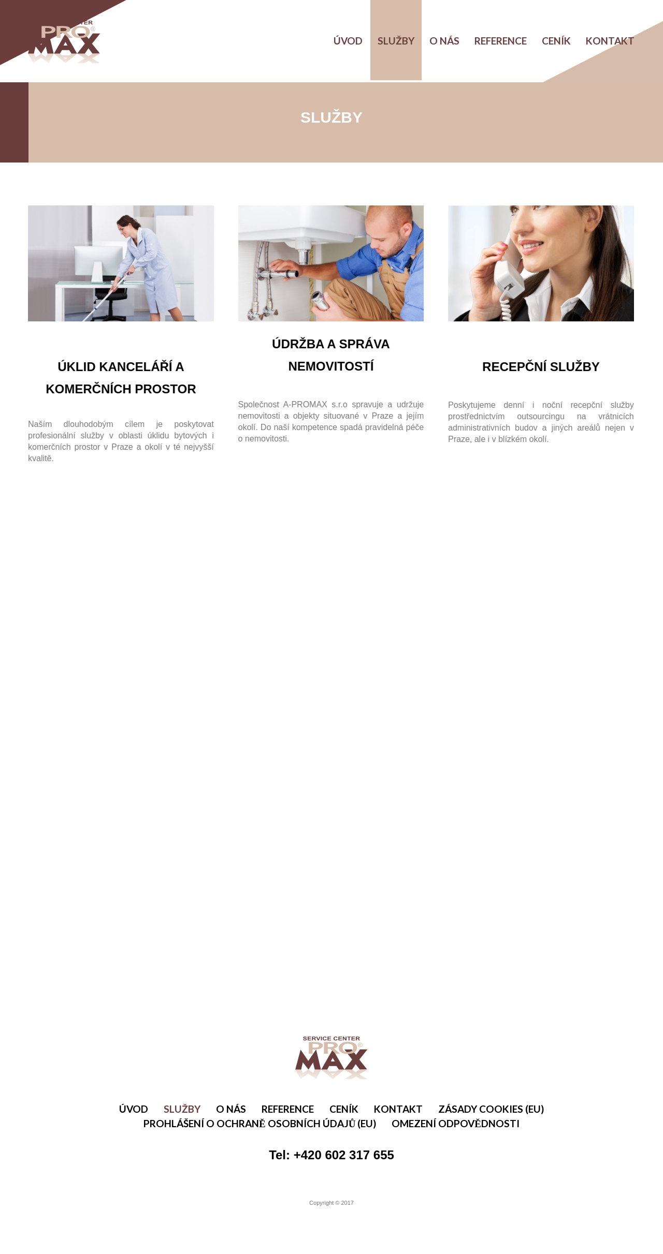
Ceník (556, 41)
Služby (396, 41)
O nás (444, 41)
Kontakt (610, 41)
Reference (500, 41)
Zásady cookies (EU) (491, 1109)
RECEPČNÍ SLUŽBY (538, 367)
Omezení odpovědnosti (456, 1123)
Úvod (348, 41)
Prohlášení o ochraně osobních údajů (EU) (259, 1123)
